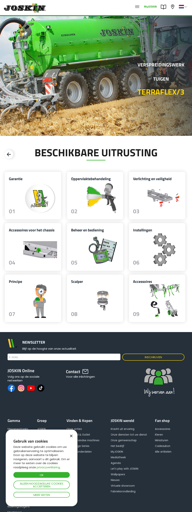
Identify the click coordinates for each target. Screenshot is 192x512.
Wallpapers (118, 474)
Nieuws (115, 480)
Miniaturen (161, 440)
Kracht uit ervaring (122, 429)
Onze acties (74, 429)
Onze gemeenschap (124, 440)
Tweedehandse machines (83, 440)
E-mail (13, 357)
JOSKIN (41, 429)
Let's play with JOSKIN (124, 469)
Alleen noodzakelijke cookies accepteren (41, 485)
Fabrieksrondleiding (123, 491)
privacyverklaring (48, 467)
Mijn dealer (173, 6)
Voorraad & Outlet (78, 435)
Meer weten (41, 495)
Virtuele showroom (123, 486)
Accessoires (162, 429)
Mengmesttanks (18, 429)
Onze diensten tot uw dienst (129, 435)
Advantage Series (78, 446)
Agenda (116, 463)
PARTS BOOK (164, 7)
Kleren (159, 435)
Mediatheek (118, 457)
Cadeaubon (162, 446)
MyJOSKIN (150, 6)
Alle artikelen (163, 452)
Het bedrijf (117, 446)
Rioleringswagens (19, 506)
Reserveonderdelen (79, 452)
